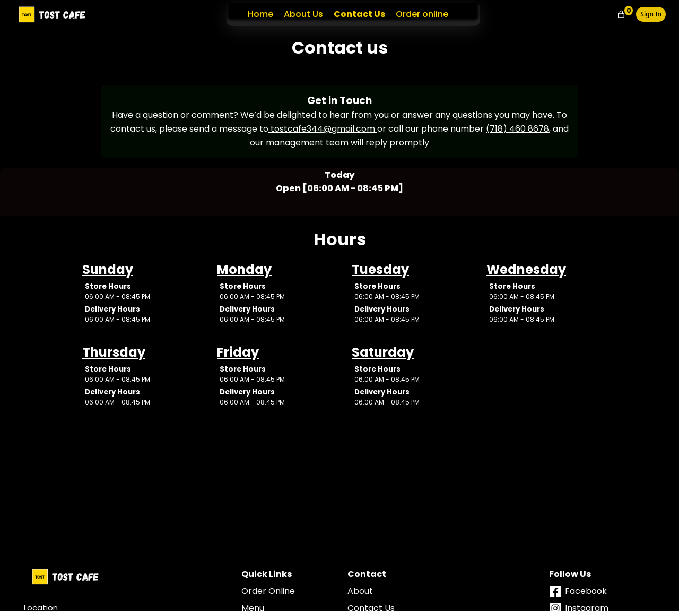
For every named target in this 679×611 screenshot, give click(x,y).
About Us (303, 14)
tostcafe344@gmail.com (322, 129)
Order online (422, 14)
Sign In (650, 14)
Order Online (268, 591)
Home (260, 14)
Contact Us (359, 14)
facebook (578, 591)
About (360, 591)
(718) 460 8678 (517, 129)
